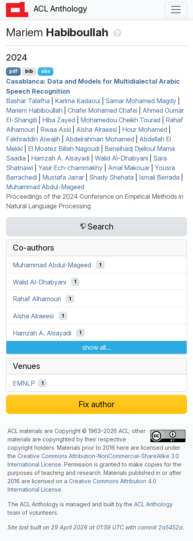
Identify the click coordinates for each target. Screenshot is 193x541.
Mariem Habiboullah (34, 110)
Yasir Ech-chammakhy (70, 168)
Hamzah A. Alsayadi (60, 158)
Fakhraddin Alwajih (33, 139)
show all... (96, 347)
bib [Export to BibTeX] (29, 71)
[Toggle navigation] (176, 10)
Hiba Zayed (58, 120)
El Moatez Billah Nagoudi (63, 149)
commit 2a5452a (160, 527)
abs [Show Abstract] (45, 71)
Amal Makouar (129, 168)
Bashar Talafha (28, 101)
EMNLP (24, 383)
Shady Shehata (111, 177)
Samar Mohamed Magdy (140, 101)
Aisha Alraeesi (96, 129)
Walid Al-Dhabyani (121, 158)
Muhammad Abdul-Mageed (45, 187)
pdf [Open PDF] (13, 71)
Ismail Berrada (159, 177)
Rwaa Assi (55, 129)
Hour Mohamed (144, 129)
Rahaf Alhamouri (37, 299)
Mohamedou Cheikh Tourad (120, 120)
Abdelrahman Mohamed (99, 139)
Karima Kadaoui (77, 101)
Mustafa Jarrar (63, 177)
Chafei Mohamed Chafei (102, 110)
